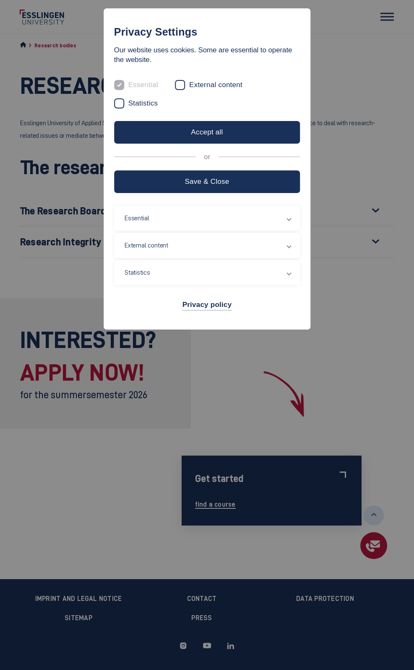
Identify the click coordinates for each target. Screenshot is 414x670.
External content (215, 85)
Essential (143, 85)
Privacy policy (207, 305)
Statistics (143, 103)
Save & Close (207, 182)
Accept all (207, 132)
